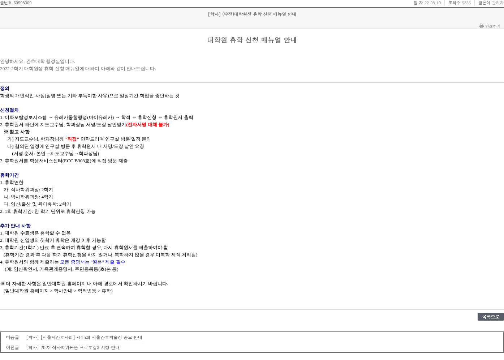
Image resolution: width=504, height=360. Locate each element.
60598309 (22, 2)
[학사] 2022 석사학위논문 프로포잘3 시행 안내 (73, 347)
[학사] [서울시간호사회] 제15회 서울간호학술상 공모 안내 (84, 337)
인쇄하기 (492, 26)
